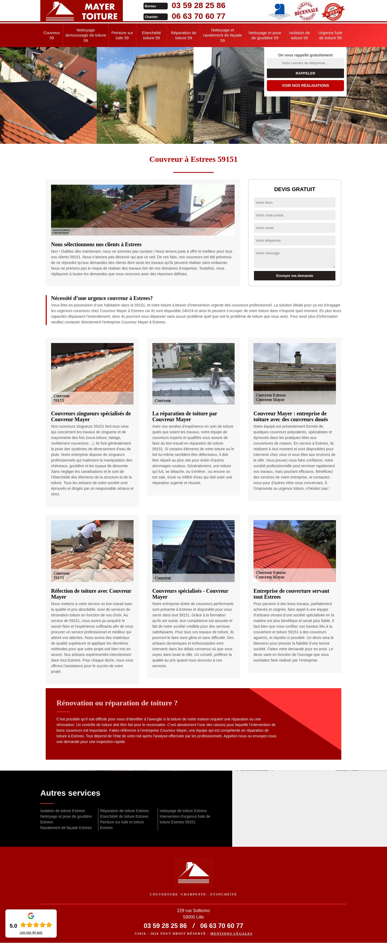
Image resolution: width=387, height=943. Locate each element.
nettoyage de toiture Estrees (183, 811)
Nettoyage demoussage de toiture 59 (85, 35)
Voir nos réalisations (305, 85)
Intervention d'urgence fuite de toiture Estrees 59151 (185, 819)
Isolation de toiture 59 (299, 35)
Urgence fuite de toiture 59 (330, 35)
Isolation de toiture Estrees (62, 811)
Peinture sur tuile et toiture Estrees (122, 825)
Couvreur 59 (51, 35)
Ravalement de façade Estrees (66, 828)
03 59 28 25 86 (189, 5)
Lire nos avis (31, 932)
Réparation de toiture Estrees (124, 811)
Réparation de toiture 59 (183, 35)
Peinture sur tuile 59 (122, 35)
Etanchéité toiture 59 (151, 35)
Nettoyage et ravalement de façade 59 (222, 35)
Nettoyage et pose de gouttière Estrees (66, 819)
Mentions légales (231, 934)
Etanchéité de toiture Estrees (124, 816)
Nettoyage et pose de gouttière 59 (265, 35)
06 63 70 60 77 (189, 16)
